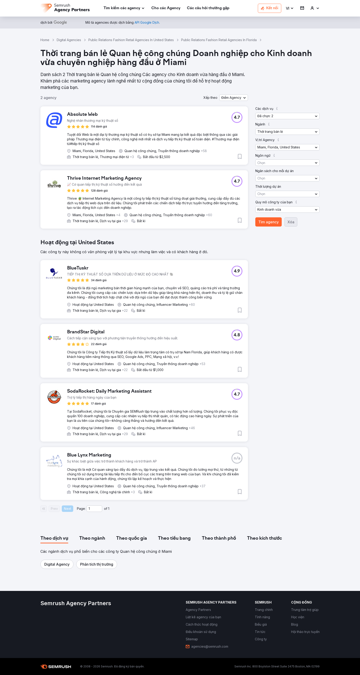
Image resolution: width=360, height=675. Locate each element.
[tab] (54, 538)
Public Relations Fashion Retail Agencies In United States (131, 40)
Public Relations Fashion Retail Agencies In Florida (219, 40)
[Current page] (94, 509)
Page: (81, 509)
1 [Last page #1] (108, 509)
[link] (165, 8)
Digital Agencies (69, 40)
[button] (290, 8)
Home (44, 40)
